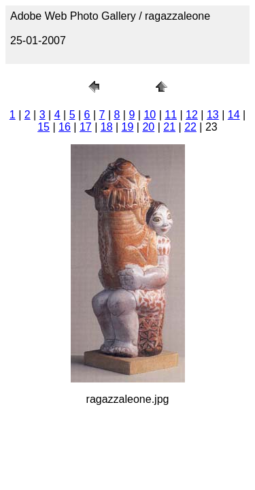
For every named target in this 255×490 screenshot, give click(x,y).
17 (86, 127)
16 (64, 127)
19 (128, 127)
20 (148, 127)
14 (234, 114)
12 (192, 114)
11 (171, 114)
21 (169, 127)
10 (149, 114)
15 (43, 127)
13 (213, 114)
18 (107, 127)
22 (190, 127)
